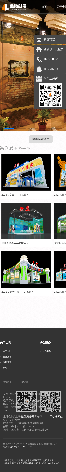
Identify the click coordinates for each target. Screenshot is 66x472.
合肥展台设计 (49, 460)
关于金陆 (5, 351)
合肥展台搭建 (27, 463)
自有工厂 (5, 367)
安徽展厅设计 (36, 460)
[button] (9, 128)
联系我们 (25, 382)
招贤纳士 (7, 382)
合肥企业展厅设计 (11, 463)
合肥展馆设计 (22, 460)
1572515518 (51, 68)
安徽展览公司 (53, 463)
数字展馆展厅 (40, 139)
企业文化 (5, 357)
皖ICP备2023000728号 (21, 446)
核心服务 (45, 351)
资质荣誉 (5, 362)
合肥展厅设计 (9, 460)
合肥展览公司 (40, 463)
